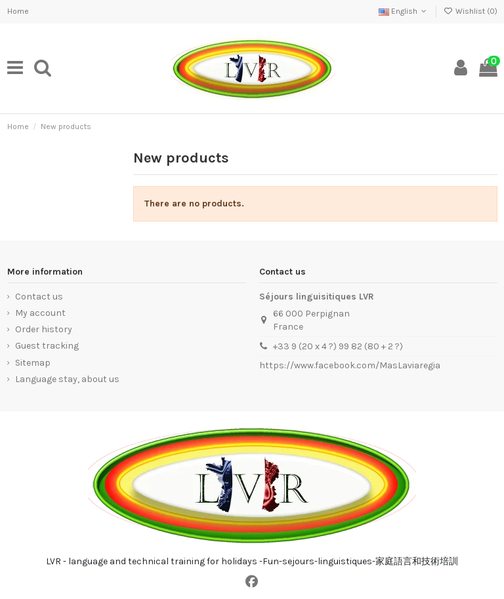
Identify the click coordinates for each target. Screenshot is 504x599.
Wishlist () (470, 11)
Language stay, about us (67, 379)
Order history (43, 329)
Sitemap (33, 362)
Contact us (39, 296)
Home (18, 11)
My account (40, 313)
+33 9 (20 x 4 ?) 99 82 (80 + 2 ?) (338, 346)
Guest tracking (47, 345)
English (404, 11)
